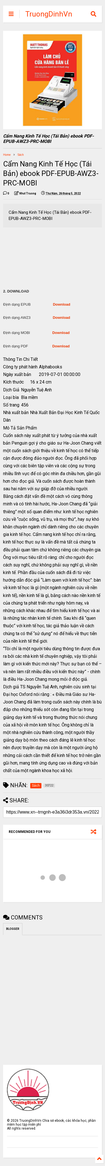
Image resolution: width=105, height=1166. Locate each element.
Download (61, 304)
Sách (21, 154)
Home (7, 154)
